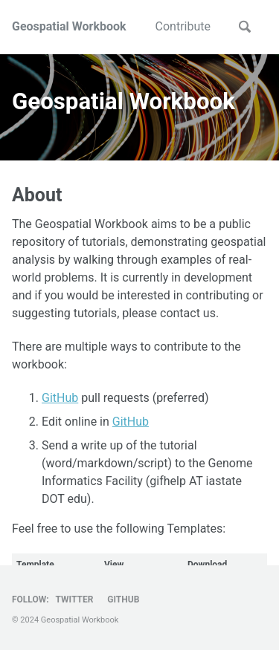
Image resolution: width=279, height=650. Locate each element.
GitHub (60, 398)
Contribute (183, 26)
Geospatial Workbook (69, 26)
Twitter (75, 599)
